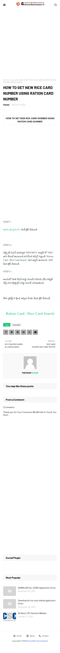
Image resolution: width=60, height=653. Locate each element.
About (30, 636)
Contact (43, 636)
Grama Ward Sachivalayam (37, 641)
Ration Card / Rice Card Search (30, 313)
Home (5, 80)
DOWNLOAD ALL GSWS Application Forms (37, 588)
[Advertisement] (30, 44)
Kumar (6, 104)
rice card (13, 80)
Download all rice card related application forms (37, 602)
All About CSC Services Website (32, 613)
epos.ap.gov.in (11, 229)
